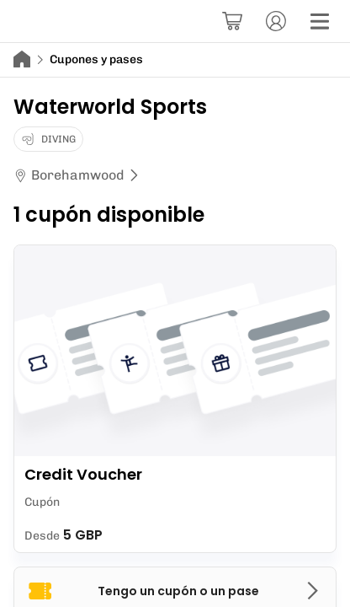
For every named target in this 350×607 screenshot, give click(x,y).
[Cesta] (232, 21)
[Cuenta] (276, 21)
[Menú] (320, 21)
